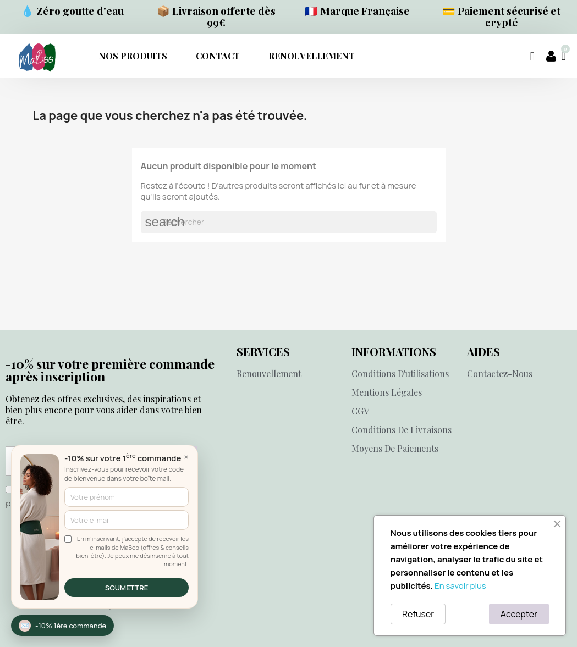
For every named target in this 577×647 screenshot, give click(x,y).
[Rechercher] (289, 222)
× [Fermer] (186, 456)
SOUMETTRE (126, 588)
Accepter (519, 614)
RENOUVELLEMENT (311, 56)
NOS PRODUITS (132, 56)
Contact (218, 56)
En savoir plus (460, 585)
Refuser (418, 614)
